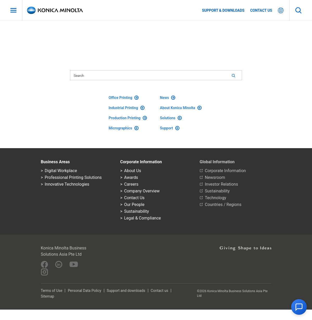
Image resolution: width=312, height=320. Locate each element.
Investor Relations (221, 184)
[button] (299, 307)
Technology (215, 197)
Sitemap (47, 296)
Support (169, 128)
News (167, 98)
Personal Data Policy (84, 290)
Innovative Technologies (67, 184)
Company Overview (142, 191)
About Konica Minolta (181, 108)
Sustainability (136, 211)
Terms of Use (52, 290)
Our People (134, 204)
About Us (132, 170)
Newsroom (215, 177)
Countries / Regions (223, 204)
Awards (131, 177)
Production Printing (128, 118)
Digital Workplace (61, 170)
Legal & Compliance (142, 218)
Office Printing (124, 98)
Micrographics (124, 128)
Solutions (171, 118)
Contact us (261, 10)
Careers (131, 184)
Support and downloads (126, 290)
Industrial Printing (127, 108)
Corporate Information (225, 170)
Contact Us (134, 197)
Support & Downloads (223, 10)
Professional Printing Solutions (73, 177)
